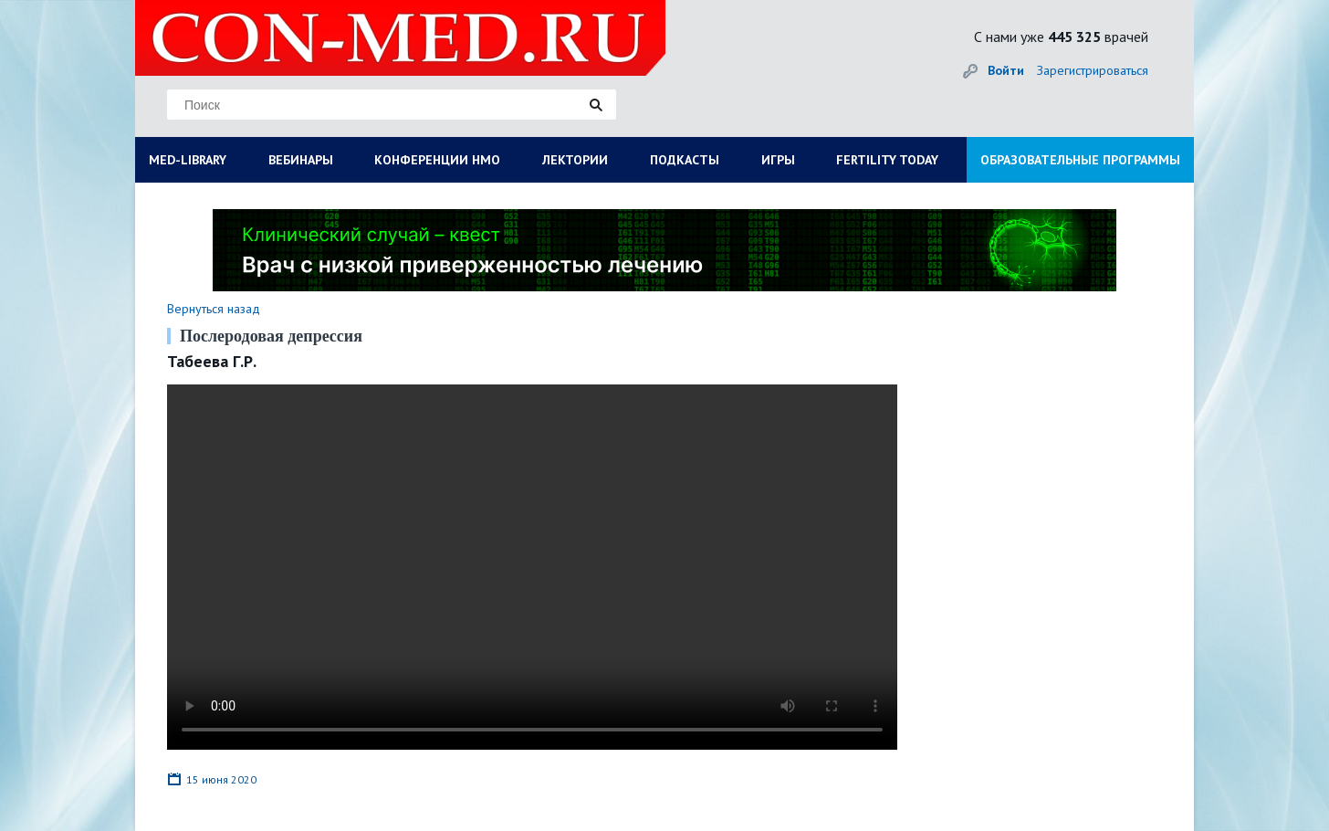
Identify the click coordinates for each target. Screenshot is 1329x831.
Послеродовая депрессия (271, 336)
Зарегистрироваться (1092, 70)
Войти (1006, 70)
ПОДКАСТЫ (684, 160)
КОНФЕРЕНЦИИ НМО (437, 160)
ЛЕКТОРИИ (575, 160)
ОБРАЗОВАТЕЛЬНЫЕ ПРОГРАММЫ (1080, 160)
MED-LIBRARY (187, 160)
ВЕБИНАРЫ (300, 160)
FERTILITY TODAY (887, 160)
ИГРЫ (778, 160)
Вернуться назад (213, 308)
